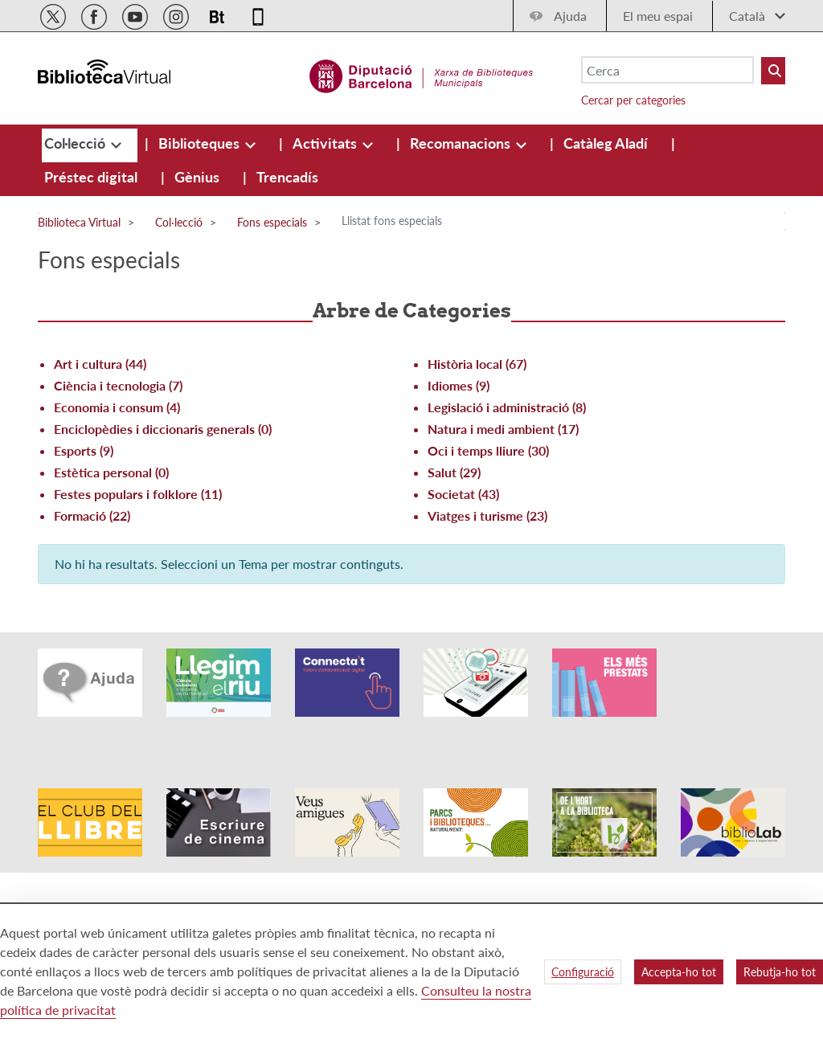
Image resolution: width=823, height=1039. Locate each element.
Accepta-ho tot (678, 972)
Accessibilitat (356, 875)
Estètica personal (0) (111, 472)
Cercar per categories (633, 100)
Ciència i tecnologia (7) (118, 385)
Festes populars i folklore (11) (138, 493)
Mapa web (556, 875)
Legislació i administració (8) (507, 407)
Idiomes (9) (458, 385)
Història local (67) (477, 363)
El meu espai (658, 15)
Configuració (582, 972)
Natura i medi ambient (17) (503, 428)
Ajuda (570, 15)
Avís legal (348, 899)
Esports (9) (83, 450)
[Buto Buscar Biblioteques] (773, 70)
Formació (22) (92, 515)
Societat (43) (463, 493)
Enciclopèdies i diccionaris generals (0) (163, 428)
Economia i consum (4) (117, 407)
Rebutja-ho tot (779, 972)
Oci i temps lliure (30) (488, 450)
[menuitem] (76, 143)
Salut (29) (454, 472)
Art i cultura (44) (100, 363)
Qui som (552, 899)
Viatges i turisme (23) (487, 515)
